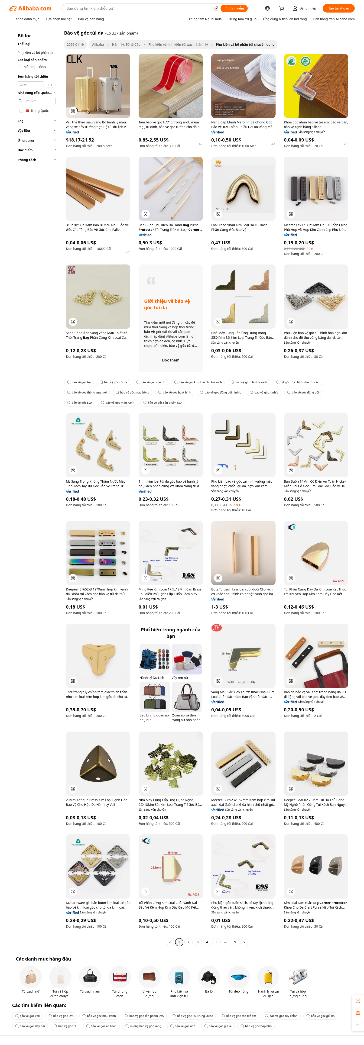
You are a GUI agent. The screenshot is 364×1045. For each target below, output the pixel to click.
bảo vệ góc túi (79, 382)
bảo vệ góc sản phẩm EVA (162, 403)
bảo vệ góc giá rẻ (218, 1026)
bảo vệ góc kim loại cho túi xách (198, 382)
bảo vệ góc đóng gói (303, 392)
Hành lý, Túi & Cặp (126, 44)
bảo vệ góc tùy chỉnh (281, 1016)
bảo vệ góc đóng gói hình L (220, 392)
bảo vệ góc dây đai (30, 1026)
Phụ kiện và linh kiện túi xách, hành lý (178, 44)
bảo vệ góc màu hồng (132, 392)
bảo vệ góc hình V (264, 392)
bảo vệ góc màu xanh (117, 403)
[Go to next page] (244, 942)
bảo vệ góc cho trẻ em (239, 1016)
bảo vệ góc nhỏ (182, 1026)
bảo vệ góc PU (65, 1026)
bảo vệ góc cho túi (150, 382)
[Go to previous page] (170, 942)
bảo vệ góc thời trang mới (87, 392)
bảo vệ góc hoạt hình (174, 392)
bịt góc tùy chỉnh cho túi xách (298, 382)
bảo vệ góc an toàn (101, 1026)
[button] (216, 8)
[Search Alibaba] (137, 8)
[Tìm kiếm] (234, 8)
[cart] (282, 9)
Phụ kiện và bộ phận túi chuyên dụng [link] (245, 44)
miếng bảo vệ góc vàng (143, 1026)
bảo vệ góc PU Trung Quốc (192, 1016)
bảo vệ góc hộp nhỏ (256, 1026)
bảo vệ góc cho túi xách (249, 382)
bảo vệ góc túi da (113, 382)
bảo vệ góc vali (27, 1016)
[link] (358, 1001)
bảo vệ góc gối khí (320, 1016)
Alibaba (98, 44)
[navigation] (35, 488)
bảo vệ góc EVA (79, 403)
